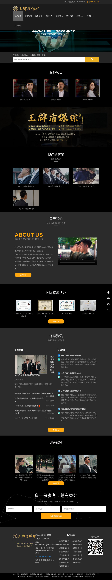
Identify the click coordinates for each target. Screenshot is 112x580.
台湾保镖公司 (78, 555)
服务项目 (38, 16)
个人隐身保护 (56, 100)
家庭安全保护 (25, 100)
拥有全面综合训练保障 (26, 186)
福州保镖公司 (64, 566)
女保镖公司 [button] (79, 574)
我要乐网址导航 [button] (57, 576)
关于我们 (28, 16)
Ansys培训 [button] (69, 574)
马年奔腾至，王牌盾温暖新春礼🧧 (27, 406)
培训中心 (49, 16)
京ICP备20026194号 (43, 557)
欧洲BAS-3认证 (88, 313)
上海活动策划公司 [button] (50, 574)
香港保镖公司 (78, 559)
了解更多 (23, 275)
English (96, 2)
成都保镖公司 (78, 562)
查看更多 (56, 430)
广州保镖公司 (78, 552)
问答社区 (90, 16)
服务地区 (71, 535)
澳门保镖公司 (64, 559)
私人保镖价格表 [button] (77, 576)
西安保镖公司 (64, 552)
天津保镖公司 (64, 555)
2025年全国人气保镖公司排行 (26, 418)
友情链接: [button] (16, 574)
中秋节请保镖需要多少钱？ (71, 373)
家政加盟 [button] (61, 574)
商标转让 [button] (47, 576)
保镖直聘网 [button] (24, 574)
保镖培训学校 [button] (89, 576)
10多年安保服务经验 (26, 209)
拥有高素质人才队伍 (56, 186)
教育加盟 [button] (30, 576)
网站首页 (18, 16)
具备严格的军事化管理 (86, 186)
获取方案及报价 (56, 516)
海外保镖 (38, 560)
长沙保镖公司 (64, 562)
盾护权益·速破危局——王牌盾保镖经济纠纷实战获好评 (45, 477)
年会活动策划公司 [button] (36, 574)
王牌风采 (79, 16)
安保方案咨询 (87, 100)
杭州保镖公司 (64, 548)
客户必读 (69, 16)
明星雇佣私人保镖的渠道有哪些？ (73, 409)
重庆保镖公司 (78, 548)
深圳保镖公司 (78, 544)
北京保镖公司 (64, 541)
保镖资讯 (59, 16)
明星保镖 (46, 560)
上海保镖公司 (78, 541)
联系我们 (18, 26)
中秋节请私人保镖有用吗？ (71, 355)
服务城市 (90, 2)
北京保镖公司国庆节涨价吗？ (72, 391)
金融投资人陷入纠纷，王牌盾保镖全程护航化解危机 (34, 393)
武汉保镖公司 (64, 544)
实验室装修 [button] (39, 576)
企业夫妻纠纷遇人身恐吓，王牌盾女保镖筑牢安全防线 (23, 477)
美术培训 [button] (67, 576)
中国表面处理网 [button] (89, 574)
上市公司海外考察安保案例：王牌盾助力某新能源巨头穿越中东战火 (66, 477)
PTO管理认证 (67, 313)
